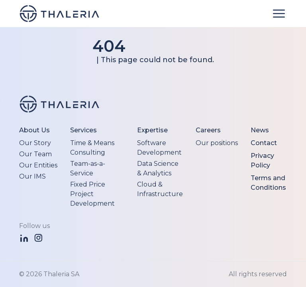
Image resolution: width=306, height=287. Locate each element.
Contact (264, 143)
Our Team (35, 154)
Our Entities (38, 165)
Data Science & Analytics (157, 168)
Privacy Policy (262, 160)
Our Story (35, 143)
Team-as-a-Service (87, 168)
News (260, 130)
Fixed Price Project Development (92, 194)
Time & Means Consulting (92, 147)
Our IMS (32, 176)
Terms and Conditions (268, 182)
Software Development (159, 147)
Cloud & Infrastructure (160, 189)
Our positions (217, 143)
